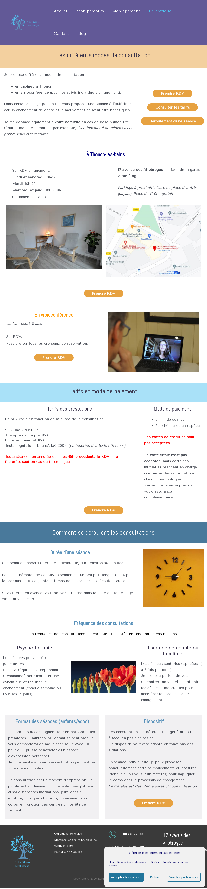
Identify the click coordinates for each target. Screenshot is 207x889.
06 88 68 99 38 (131, 834)
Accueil (61, 11)
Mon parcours (90, 11)
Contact (61, 33)
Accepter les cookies (126, 877)
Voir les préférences (183, 877)
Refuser (155, 877)
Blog (81, 33)
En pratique (160, 11)
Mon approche (126, 11)
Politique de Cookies (68, 852)
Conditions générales (68, 833)
